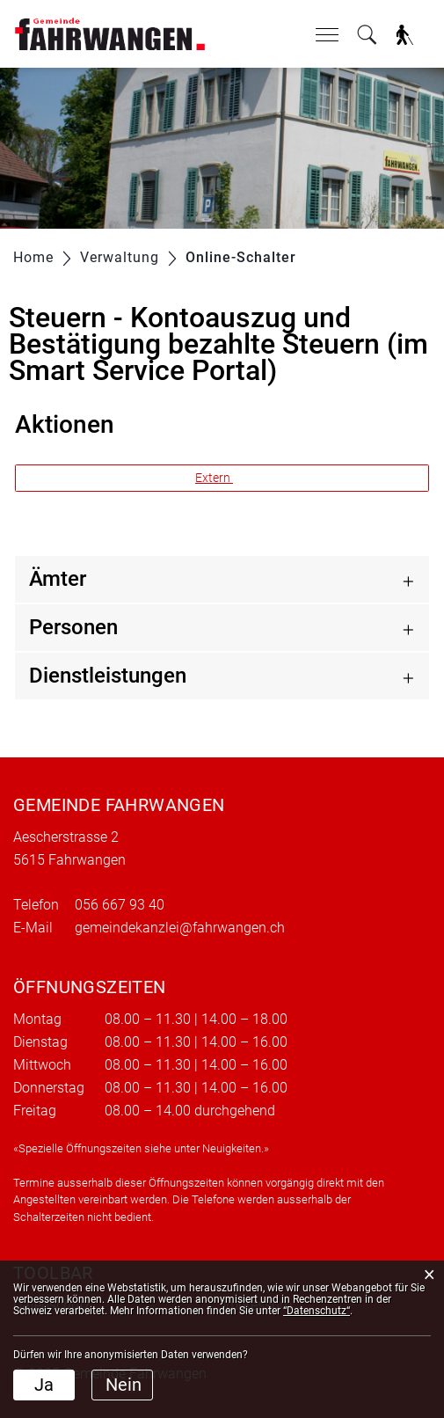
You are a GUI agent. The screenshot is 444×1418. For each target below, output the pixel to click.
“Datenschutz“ (316, 1311)
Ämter (57, 578)
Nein (124, 1384)
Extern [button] (214, 478)
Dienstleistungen (107, 675)
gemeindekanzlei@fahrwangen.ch (180, 927)
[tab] (222, 579)
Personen (73, 627)
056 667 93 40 (119, 904)
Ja (44, 1384)
